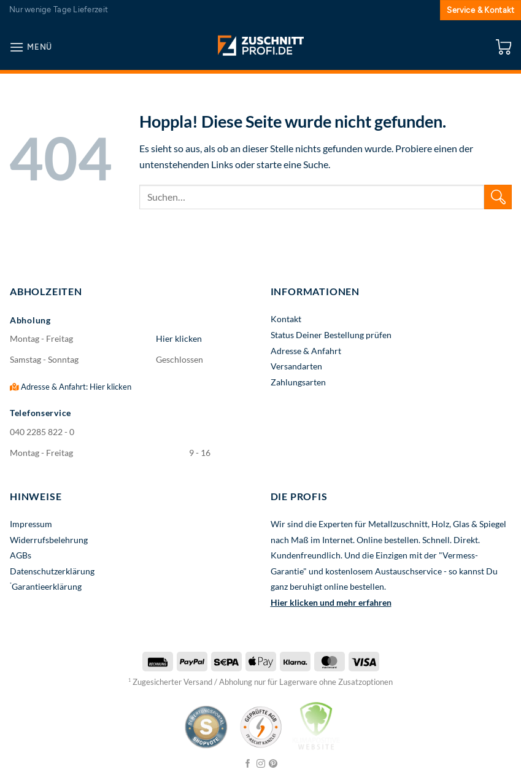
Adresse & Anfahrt (306, 351)
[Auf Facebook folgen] (248, 764)
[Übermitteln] (498, 197)
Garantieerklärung (47, 586)
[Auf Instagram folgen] (261, 764)
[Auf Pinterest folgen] (273, 764)
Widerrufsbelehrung (49, 540)
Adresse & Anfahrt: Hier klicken (70, 387)
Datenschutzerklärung (52, 571)
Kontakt (286, 319)
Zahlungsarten (298, 382)
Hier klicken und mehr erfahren (331, 602)
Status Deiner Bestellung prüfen (331, 335)
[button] (30, 47)
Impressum (31, 524)
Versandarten (296, 366)
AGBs (20, 555)
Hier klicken (179, 338)
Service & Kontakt (480, 10)
